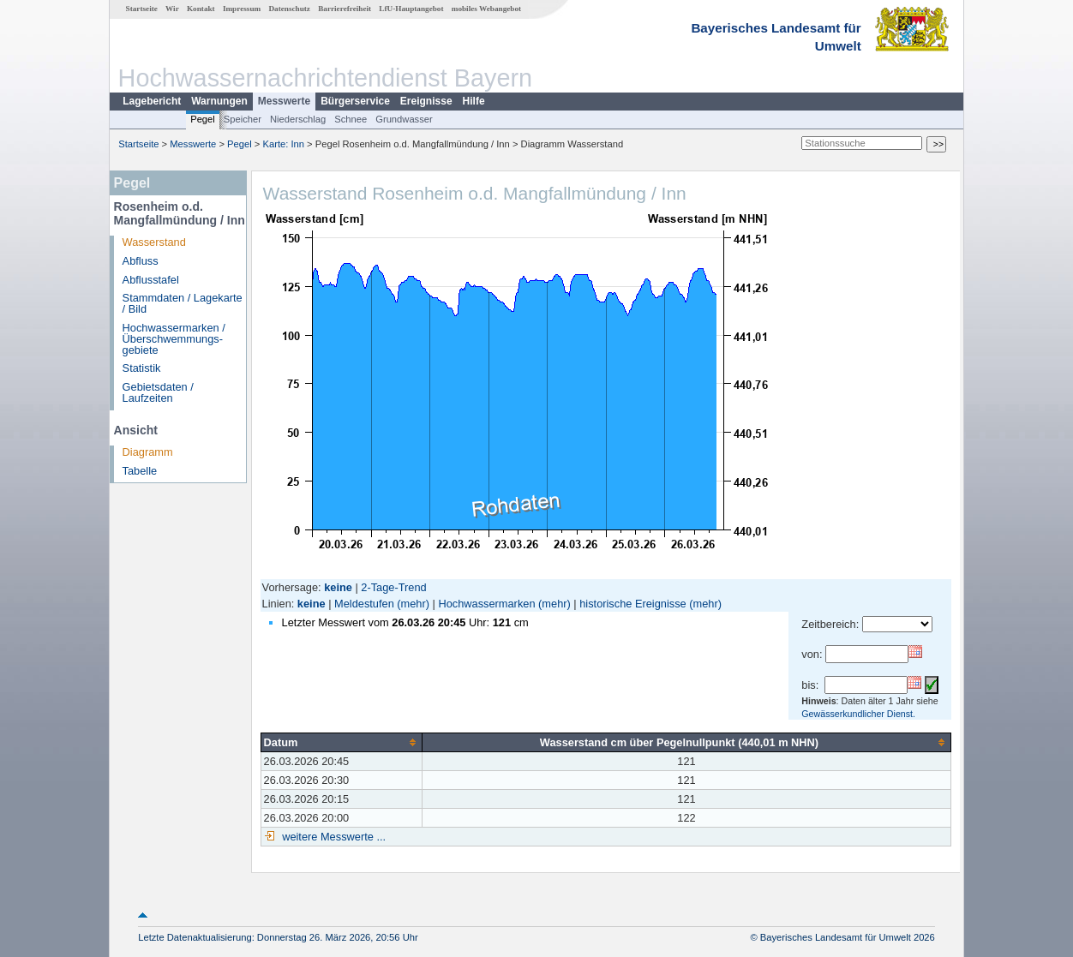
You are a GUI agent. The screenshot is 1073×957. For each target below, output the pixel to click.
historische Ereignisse (632, 603)
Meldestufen (364, 603)
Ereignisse (426, 101)
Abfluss (141, 260)
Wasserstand (154, 242)
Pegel (202, 119)
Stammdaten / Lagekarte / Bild (183, 303)
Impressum (242, 8)
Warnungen (219, 101)
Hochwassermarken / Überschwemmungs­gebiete (174, 338)
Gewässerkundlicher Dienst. (858, 714)
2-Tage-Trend (393, 587)
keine (311, 603)
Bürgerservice (355, 101)
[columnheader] (341, 742)
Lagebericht (152, 101)
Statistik (142, 368)
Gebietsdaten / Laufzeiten (158, 392)
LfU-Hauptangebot (411, 8)
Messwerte (284, 101)
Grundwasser (404, 119)
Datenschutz (289, 8)
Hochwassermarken (486, 603)
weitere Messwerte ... (332, 836)
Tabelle (140, 470)
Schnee (350, 119)
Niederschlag (298, 119)
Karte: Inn (284, 144)
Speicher (242, 119)
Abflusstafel (151, 279)
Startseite (142, 8)
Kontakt (201, 8)
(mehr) (413, 603)
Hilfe (474, 101)
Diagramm (148, 452)
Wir (172, 8)
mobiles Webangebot (486, 8)
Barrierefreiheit (344, 8)
